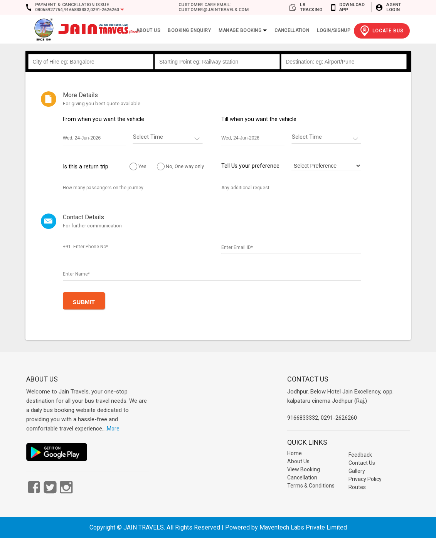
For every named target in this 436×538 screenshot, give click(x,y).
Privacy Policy (365, 479)
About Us (298, 461)
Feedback (360, 455)
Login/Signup (333, 30)
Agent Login (393, 7)
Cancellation (292, 30)
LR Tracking (311, 7)
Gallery (356, 471)
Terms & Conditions (311, 486)
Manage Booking (242, 30)
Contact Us (361, 463)
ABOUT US (148, 30)
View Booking (303, 469)
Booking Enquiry (189, 30)
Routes (357, 487)
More (113, 428)
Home (294, 453)
